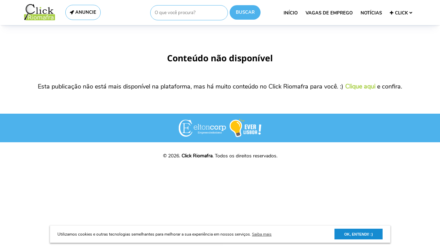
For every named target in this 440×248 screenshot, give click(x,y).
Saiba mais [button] (262, 234)
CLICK (401, 13)
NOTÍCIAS (371, 13)
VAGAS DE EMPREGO (329, 13)
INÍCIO (291, 13)
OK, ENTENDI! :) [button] (358, 234)
